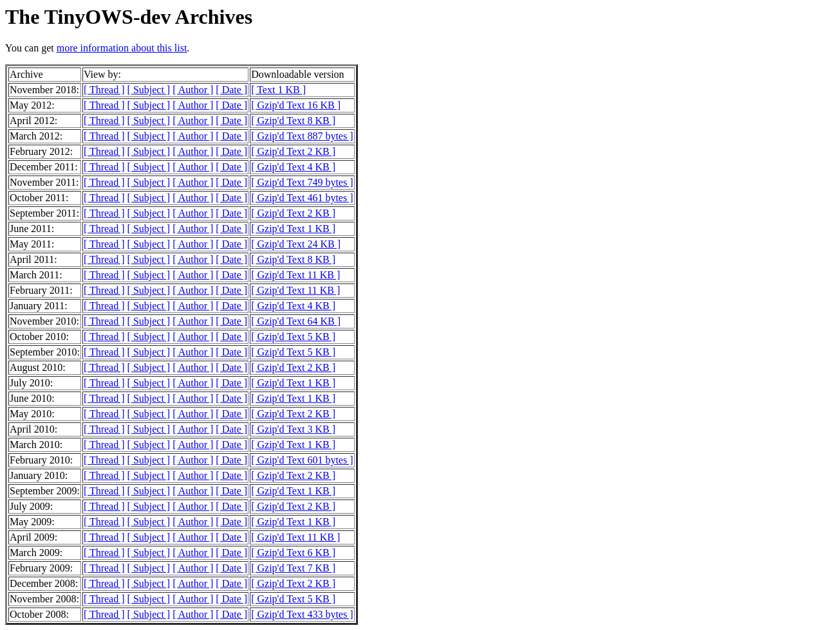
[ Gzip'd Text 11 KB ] (295, 274)
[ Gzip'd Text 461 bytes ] (302, 197)
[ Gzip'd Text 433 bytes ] (302, 614)
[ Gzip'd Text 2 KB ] (293, 151)
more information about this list (122, 47)
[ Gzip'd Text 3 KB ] (293, 429)
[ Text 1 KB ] (278, 89)
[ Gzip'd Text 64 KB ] (296, 321)
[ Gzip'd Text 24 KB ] (296, 244)
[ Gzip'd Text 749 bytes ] (302, 182)
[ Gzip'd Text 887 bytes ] (302, 135)
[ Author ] (193, 89)
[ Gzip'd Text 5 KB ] (293, 336)
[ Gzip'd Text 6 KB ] (293, 552)
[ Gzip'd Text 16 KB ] (296, 105)
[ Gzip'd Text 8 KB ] (293, 120)
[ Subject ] (149, 89)
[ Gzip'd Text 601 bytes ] (302, 460)
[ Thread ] (104, 89)
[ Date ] (231, 89)
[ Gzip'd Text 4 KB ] (293, 166)
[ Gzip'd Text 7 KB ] (293, 567)
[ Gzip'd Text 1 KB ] (293, 228)
